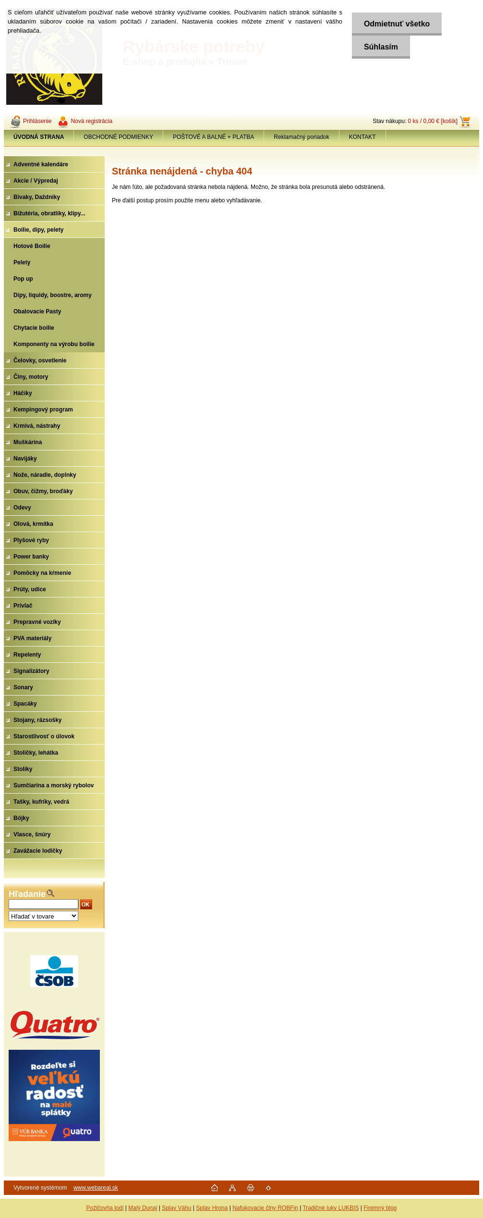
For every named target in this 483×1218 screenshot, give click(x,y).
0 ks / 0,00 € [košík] (433, 121)
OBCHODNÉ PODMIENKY (118, 137)
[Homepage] (39, 137)
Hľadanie (27, 894)
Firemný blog (380, 1208)
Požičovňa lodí (104, 1208)
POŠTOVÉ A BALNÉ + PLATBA (213, 137)
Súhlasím (381, 47)
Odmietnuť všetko (397, 24)
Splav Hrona (212, 1208)
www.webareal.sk (95, 1187)
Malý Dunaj (142, 1208)
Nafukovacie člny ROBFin (265, 1208)
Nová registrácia (91, 121)
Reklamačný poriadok (301, 137)
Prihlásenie (37, 121)
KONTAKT (362, 137)
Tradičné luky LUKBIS (330, 1208)
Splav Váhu (176, 1208)
